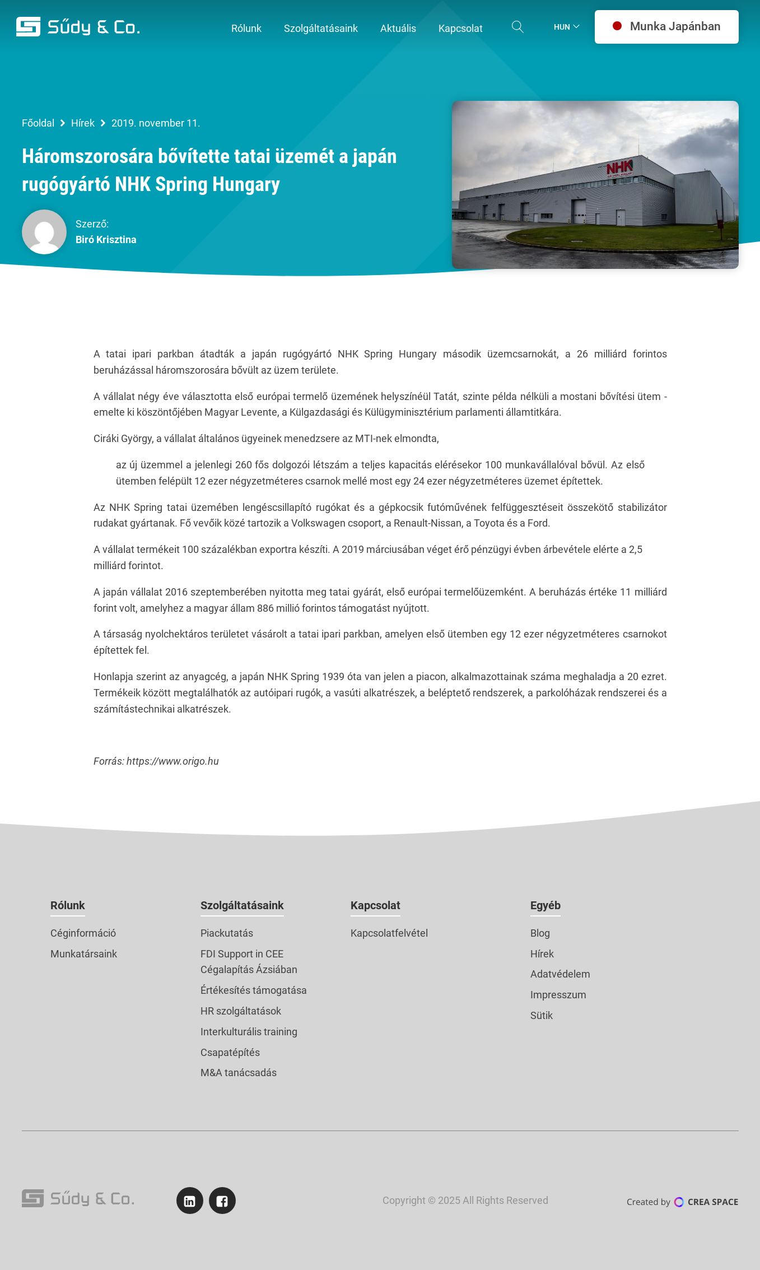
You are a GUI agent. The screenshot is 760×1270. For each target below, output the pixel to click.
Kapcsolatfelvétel (389, 933)
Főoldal (38, 123)
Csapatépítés (230, 1052)
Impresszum (558, 995)
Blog (540, 933)
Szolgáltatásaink (242, 905)
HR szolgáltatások (241, 1011)
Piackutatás (227, 933)
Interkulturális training (249, 1032)
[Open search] (518, 27)
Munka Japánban (667, 26)
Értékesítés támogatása (254, 990)
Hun (562, 26)
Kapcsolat (375, 905)
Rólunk (67, 905)
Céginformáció (83, 933)
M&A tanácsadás (239, 1072)
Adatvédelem (560, 974)
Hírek (83, 123)
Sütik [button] (541, 1015)
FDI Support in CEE (242, 954)
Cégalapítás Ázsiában (249, 969)
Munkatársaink (83, 954)
